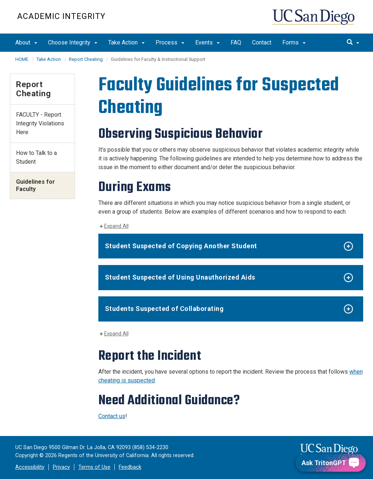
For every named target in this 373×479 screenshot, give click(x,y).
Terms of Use (94, 467)
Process (170, 42)
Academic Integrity (61, 16)
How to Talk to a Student (36, 157)
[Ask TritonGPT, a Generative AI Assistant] (330, 463)
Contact (261, 42)
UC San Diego (314, 20)
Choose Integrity (72, 42)
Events (207, 42)
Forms (294, 42)
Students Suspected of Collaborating (164, 308)
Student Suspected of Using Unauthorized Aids (180, 277)
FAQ (236, 42)
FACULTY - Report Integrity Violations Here (40, 123)
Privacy (61, 467)
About (26, 42)
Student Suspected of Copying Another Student (181, 246)
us (122, 416)
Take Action (126, 42)
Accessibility (29, 467)
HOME (21, 59)
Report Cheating (86, 59)
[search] (353, 43)
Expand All (116, 226)
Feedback (130, 467)
